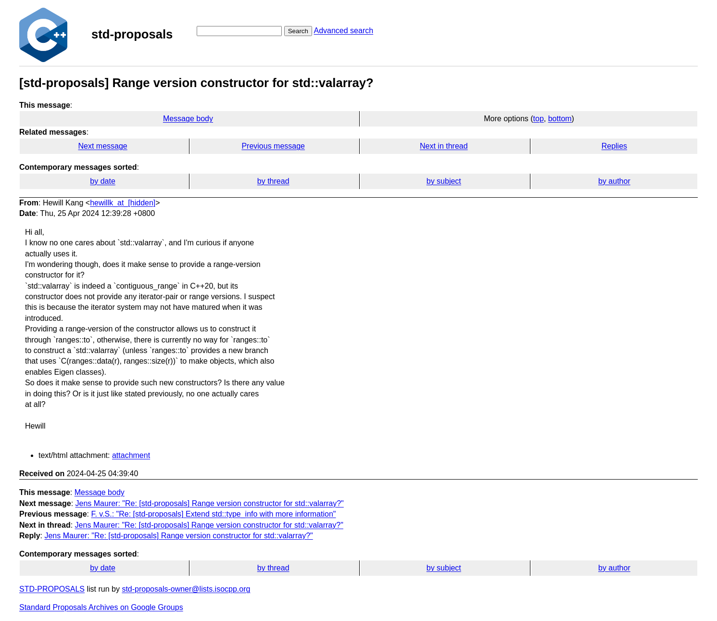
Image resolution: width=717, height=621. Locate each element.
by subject (444, 181)
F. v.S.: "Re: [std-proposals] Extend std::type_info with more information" (213, 514)
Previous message (273, 146)
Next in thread (444, 146)
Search (298, 31)
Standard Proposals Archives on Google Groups (101, 607)
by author (614, 181)
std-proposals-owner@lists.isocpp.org (186, 589)
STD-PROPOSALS (52, 589)
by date (102, 181)
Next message (102, 146)
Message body (188, 118)
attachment (131, 455)
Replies (614, 146)
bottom (560, 118)
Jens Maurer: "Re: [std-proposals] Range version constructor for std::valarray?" (209, 503)
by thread (273, 181)
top (538, 118)
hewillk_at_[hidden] (122, 203)
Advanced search (343, 30)
